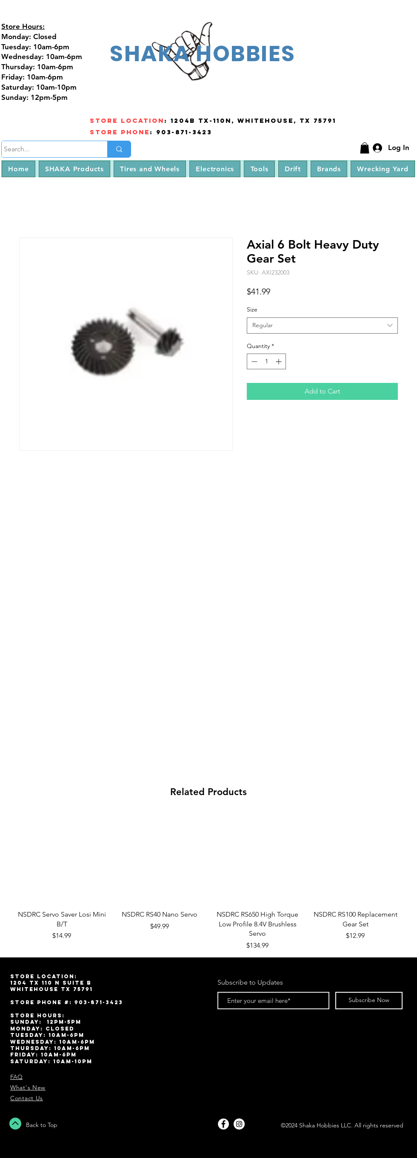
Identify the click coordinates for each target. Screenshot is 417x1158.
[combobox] (322, 325)
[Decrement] (253, 361)
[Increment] (279, 361)
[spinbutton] (266, 361)
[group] (208, 882)
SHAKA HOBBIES (202, 53)
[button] (364, 147)
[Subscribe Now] (369, 1000)
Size (252, 309)
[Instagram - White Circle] (239, 1124)
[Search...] (46, 149)
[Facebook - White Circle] (223, 1124)
